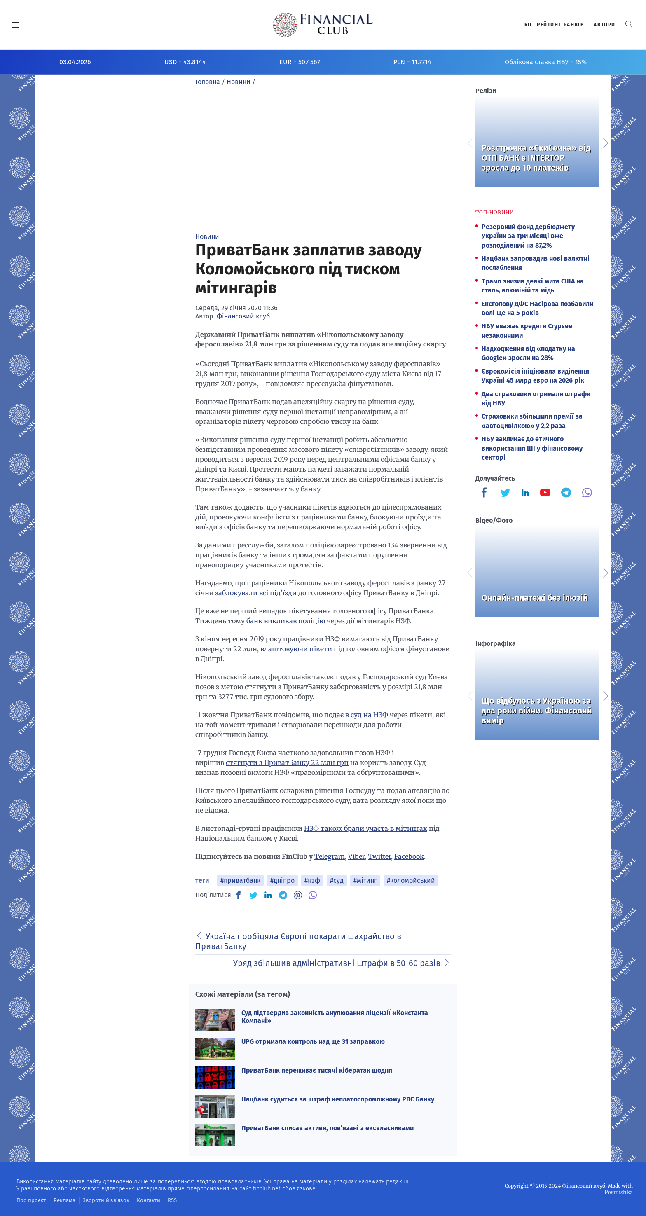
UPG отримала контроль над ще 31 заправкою (313, 1041)
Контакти (137, 1200)
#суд (337, 880)
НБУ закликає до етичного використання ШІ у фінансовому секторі (532, 448)
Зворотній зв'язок (98, 1200)
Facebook (409, 856)
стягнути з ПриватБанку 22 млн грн (287, 762)
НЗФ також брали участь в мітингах (365, 828)
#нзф (312, 880)
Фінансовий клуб (243, 316)
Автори (605, 25)
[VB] (313, 895)
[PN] (298, 895)
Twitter (379, 856)
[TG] (283, 895)
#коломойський (411, 880)
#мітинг (365, 880)
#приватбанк (240, 880)
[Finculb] (485, 493)
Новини (207, 237)
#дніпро (282, 880)
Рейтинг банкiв (560, 25)
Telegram (329, 856)
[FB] (238, 895)
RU (528, 25)
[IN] (268, 895)
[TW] (253, 895)
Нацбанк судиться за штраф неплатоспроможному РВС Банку (337, 1099)
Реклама (60, 1200)
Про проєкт (29, 1200)
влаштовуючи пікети (296, 649)
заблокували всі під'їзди (256, 593)
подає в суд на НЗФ (356, 715)
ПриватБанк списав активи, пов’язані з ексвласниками (327, 1128)
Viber (356, 856)
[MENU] (15, 24)
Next (605, 142)
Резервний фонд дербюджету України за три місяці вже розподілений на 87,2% (528, 236)
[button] (629, 24)
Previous (469, 142)
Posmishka (619, 1192)
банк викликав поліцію (285, 621)
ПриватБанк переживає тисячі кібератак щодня (316, 1070)
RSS (159, 1200)
